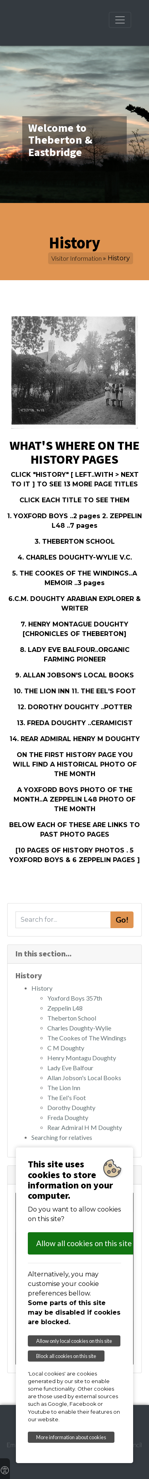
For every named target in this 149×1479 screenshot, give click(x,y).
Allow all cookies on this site (84, 1243)
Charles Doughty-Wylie (79, 1028)
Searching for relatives (61, 1137)
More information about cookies (71, 1437)
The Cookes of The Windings (86, 1038)
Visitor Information (76, 258)
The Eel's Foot (66, 1097)
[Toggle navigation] (120, 20)
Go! (122, 919)
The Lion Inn (63, 1087)
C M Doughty (65, 1048)
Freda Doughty (67, 1117)
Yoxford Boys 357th (74, 998)
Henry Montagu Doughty (81, 1057)
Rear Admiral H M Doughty (84, 1127)
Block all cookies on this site (66, 1356)
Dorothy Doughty (71, 1107)
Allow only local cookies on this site (74, 1341)
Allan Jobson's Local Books (84, 1077)
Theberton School (71, 1018)
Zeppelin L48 (65, 1008)
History (41, 988)
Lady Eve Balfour (70, 1067)
